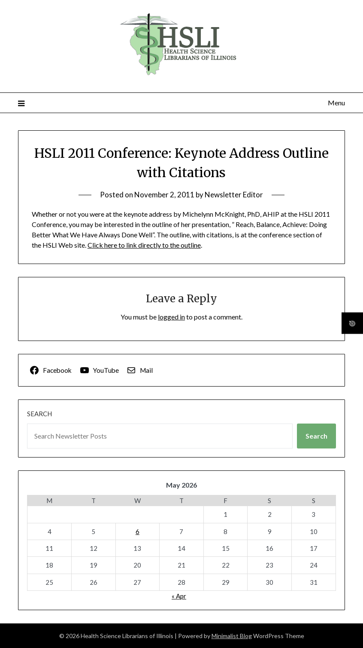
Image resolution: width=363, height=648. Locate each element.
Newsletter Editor (234, 194)
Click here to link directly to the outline (144, 245)
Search (39, 414)
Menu (336, 102)
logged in (171, 317)
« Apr (179, 596)
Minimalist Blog (232, 635)
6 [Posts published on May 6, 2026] (137, 531)
